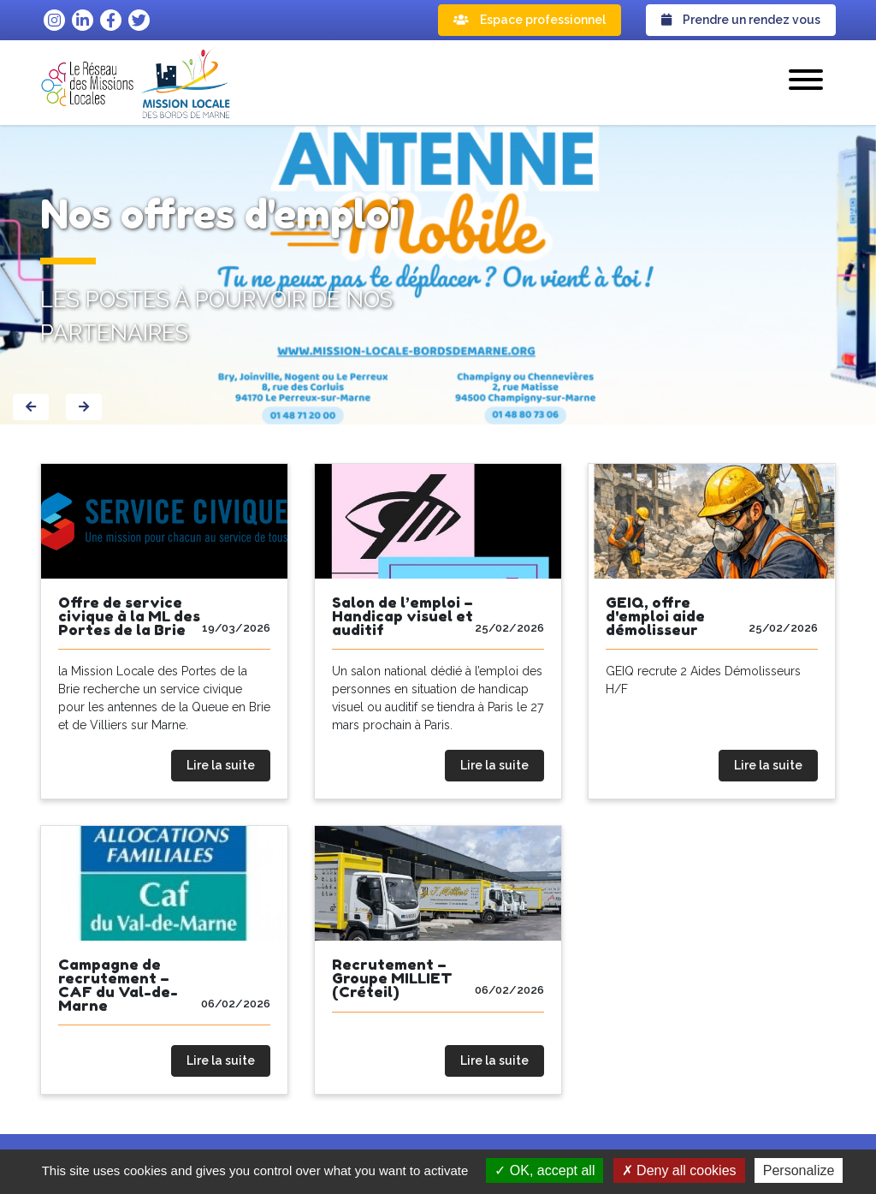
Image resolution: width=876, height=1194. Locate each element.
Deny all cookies (679, 1170)
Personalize (799, 1170)
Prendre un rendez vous (740, 20)
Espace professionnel (529, 20)
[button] (806, 82)
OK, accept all (544, 1170)
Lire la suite (220, 765)
